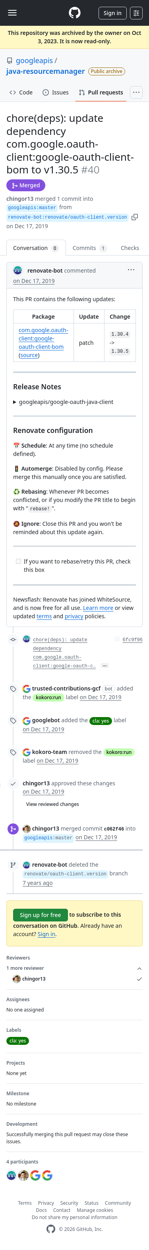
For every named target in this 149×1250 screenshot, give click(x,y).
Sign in (113, 13)
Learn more (98, 608)
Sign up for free (40, 915)
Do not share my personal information (75, 1217)
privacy (74, 616)
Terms (25, 1203)
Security (69, 1203)
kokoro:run (48, 697)
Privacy (46, 1203)
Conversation (36, 248)
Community (118, 1203)
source (29, 355)
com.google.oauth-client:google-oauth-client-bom (43, 338)
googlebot (46, 720)
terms (44, 616)
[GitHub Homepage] (51, 1229)
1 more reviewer (74, 968)
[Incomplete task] (18, 561)
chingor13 (19, 198)
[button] (135, 216)
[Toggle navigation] (12, 13)
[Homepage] (74, 12)
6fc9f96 (133, 640)
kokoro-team (49, 752)
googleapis (34, 60)
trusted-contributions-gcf (66, 688)
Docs (41, 1210)
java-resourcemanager (45, 71)
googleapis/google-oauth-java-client (66, 402)
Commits (90, 248)
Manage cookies (95, 1210)
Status (92, 1203)
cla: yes (101, 720)
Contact (61, 1210)
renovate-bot (45, 270)
